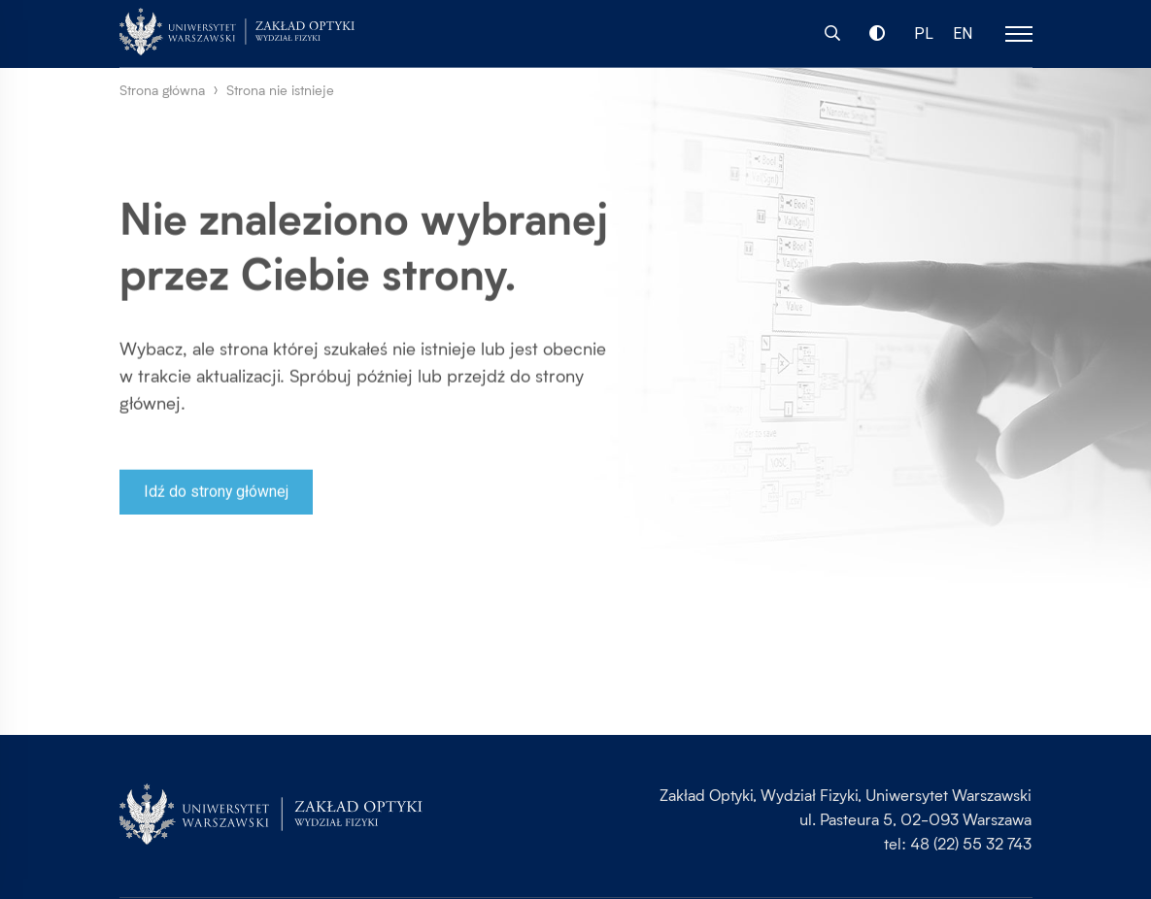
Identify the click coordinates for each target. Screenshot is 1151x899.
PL (924, 34)
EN (963, 34)
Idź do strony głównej (216, 496)
